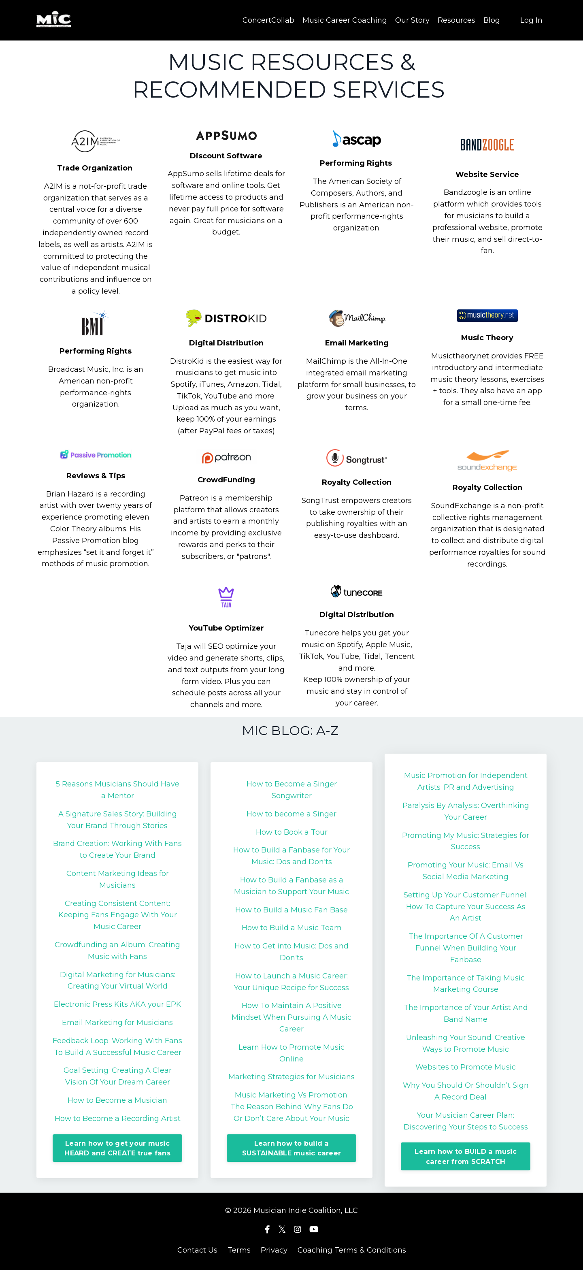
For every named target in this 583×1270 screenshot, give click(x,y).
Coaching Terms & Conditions (352, 1249)
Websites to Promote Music (465, 1066)
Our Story (412, 19)
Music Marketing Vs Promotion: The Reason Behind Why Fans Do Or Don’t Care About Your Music (291, 1106)
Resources (456, 19)
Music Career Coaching (344, 19)
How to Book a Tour (292, 831)
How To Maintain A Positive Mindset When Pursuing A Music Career (291, 1017)
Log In (531, 19)
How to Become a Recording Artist (118, 1118)
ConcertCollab (268, 19)
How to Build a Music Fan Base (291, 909)
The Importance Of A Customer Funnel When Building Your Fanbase (466, 947)
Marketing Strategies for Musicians (291, 1076)
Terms (239, 1249)
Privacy (274, 1249)
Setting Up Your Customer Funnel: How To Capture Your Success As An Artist (466, 906)
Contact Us (197, 1249)
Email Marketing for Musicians (117, 1022)
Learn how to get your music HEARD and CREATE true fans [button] (117, 1148)
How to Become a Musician (117, 1099)
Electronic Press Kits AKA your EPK (117, 1003)
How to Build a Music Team (292, 927)
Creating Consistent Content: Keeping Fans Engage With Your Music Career (117, 915)
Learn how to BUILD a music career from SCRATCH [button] (466, 1156)
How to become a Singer (291, 813)
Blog (491, 19)
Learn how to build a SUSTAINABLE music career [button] (291, 1148)
